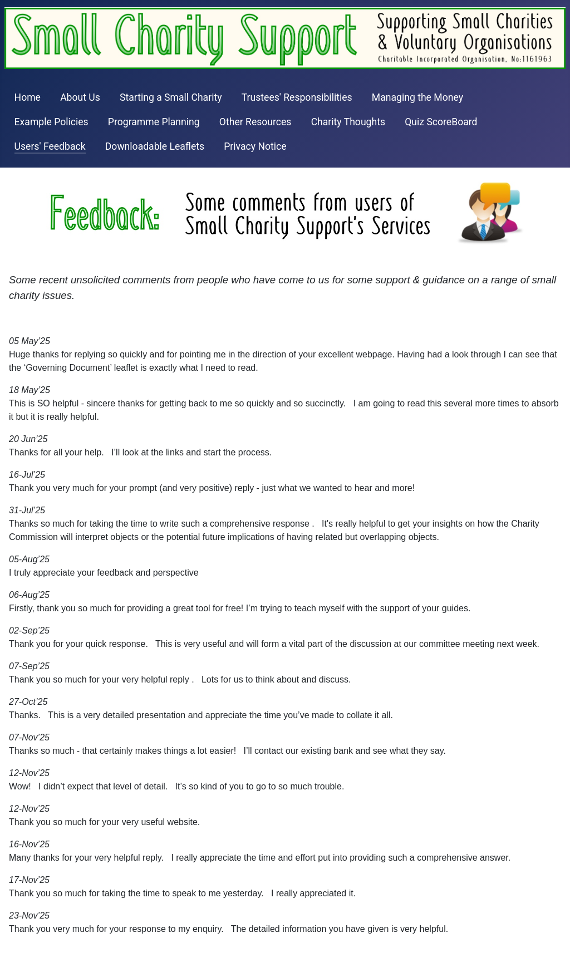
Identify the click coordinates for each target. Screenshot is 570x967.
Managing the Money (417, 97)
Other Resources (255, 121)
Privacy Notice (255, 146)
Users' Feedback (50, 146)
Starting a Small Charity (171, 97)
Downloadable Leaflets (154, 146)
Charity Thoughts (348, 121)
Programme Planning (154, 121)
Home (27, 97)
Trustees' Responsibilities (297, 97)
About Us (80, 97)
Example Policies (51, 121)
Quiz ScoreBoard (441, 121)
